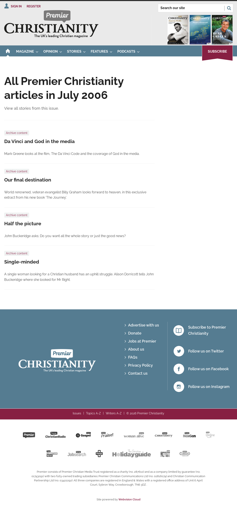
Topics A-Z (93, 413)
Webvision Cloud (129, 499)
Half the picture (22, 223)
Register (34, 6)
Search (229, 8)
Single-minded (21, 262)
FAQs (132, 357)
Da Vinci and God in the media (39, 141)
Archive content (16, 133)
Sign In (16, 6)
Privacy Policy (140, 365)
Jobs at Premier (142, 341)
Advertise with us (143, 325)
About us (136, 349)
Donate (134, 333)
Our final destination (27, 180)
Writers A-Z (114, 413)
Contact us (138, 373)
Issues (77, 413)
